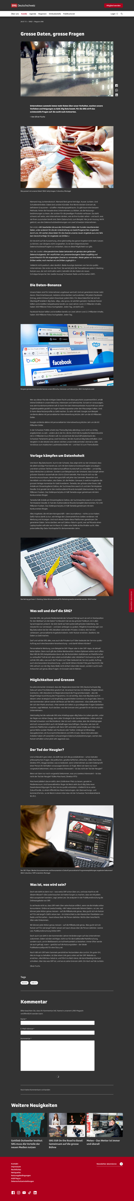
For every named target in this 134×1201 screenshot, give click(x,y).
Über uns (15, 14)
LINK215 (34, 983)
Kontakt (14, 1164)
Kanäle (24, 14)
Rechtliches (16, 1169)
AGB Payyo (16, 1178)
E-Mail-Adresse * (27, 1029)
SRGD (30, 22)
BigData (24, 983)
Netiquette (16, 1172)
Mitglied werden (114, 5)
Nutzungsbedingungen (21, 1175)
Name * (23, 1019)
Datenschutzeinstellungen (22, 1181)
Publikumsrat (69, 14)
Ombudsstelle (55, 14)
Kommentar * (26, 1038)
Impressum (16, 1167)
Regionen (42, 14)
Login (114, 14)
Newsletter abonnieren (110, 1164)
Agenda (32, 14)
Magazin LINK (39, 22)
